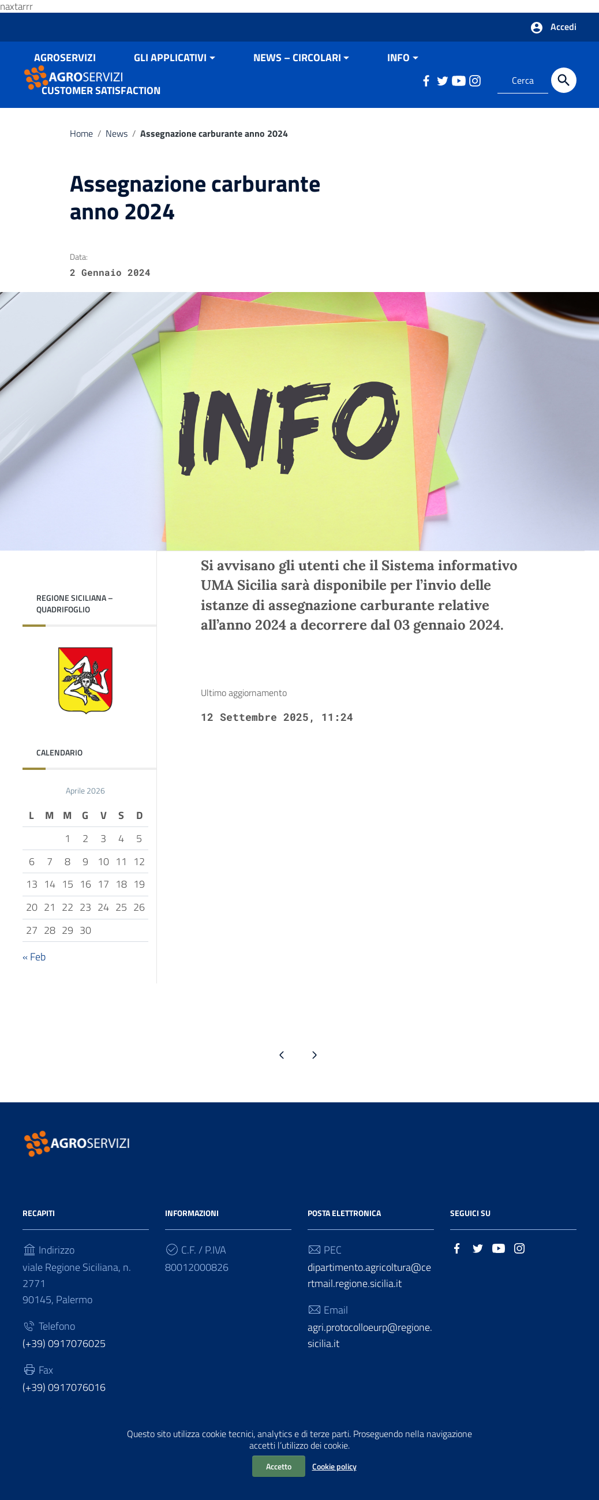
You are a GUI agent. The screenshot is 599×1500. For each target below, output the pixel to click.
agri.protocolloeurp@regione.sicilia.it (370, 1373)
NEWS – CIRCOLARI (297, 95)
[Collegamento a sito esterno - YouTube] (499, 1284)
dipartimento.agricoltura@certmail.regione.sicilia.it (369, 1313)
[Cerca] (563, 83)
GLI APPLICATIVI (170, 95)
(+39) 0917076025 (64, 1381)
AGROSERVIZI (65, 95)
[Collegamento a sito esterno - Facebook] (457, 1284)
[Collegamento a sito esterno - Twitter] (478, 1284)
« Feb (34, 994)
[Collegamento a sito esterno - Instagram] (519, 1284)
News (117, 171)
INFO (398, 95)
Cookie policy (334, 1466)
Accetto (278, 1466)
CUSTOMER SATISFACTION (101, 128)
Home (81, 171)
